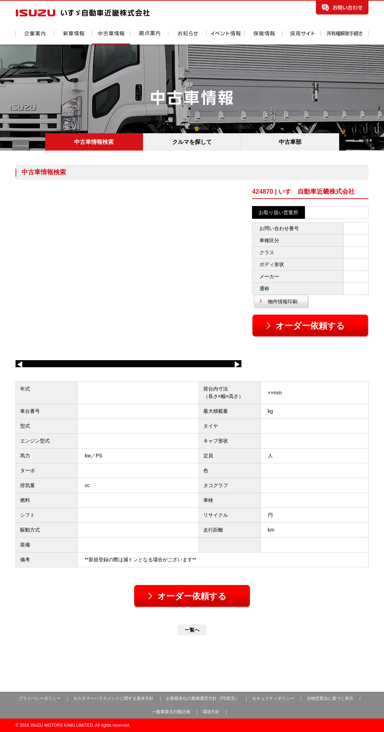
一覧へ (192, 630)
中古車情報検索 (94, 142)
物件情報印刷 (283, 301)
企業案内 (35, 38)
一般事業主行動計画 (171, 711)
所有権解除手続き (344, 38)
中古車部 (290, 142)
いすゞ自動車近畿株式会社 (83, 13)
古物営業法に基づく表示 (330, 698)
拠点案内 (149, 38)
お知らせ (187, 38)
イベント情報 (225, 38)
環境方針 (211, 711)
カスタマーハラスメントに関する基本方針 (113, 698)
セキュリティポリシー (273, 698)
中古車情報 (111, 38)
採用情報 (301, 38)
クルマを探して (192, 142)
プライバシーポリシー (39, 698)
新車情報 (73, 38)
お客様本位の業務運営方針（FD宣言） (202, 698)
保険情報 (263, 38)
